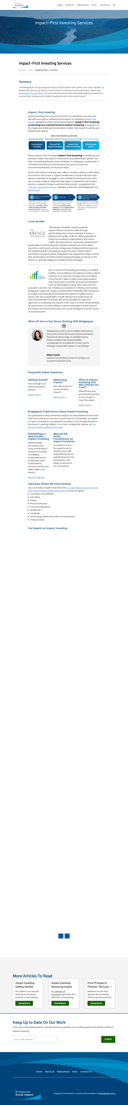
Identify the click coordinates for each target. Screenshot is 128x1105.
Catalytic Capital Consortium (42, 187)
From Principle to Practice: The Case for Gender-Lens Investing (100, 985)
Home (59, 5)
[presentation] (76, 1041)
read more (24, 1003)
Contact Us (105, 5)
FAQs (94, 5)
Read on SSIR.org (36, 477)
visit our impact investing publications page (62, 426)
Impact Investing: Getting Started (25, 985)
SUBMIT (108, 1039)
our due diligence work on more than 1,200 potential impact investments (63, 489)
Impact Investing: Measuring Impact (61, 985)
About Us (70, 5)
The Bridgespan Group (106, 1093)
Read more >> (34, 394)
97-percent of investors (58, 993)
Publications (83, 5)
